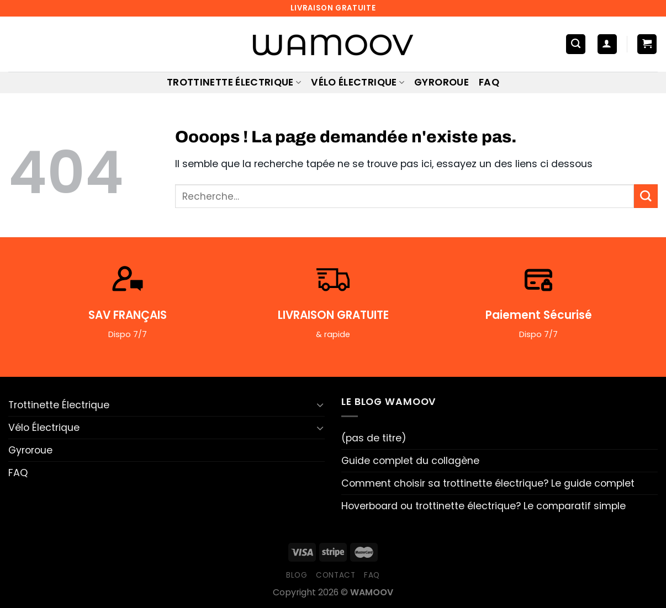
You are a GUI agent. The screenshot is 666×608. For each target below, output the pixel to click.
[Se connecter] (607, 44)
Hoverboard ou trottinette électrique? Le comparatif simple (483, 506)
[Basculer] (320, 404)
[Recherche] (575, 44)
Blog (297, 575)
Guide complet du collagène (410, 460)
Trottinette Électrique (234, 82)
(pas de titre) (373, 438)
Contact (336, 575)
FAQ (489, 82)
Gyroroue (441, 82)
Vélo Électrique (357, 82)
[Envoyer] (646, 196)
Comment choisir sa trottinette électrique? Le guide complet (488, 483)
